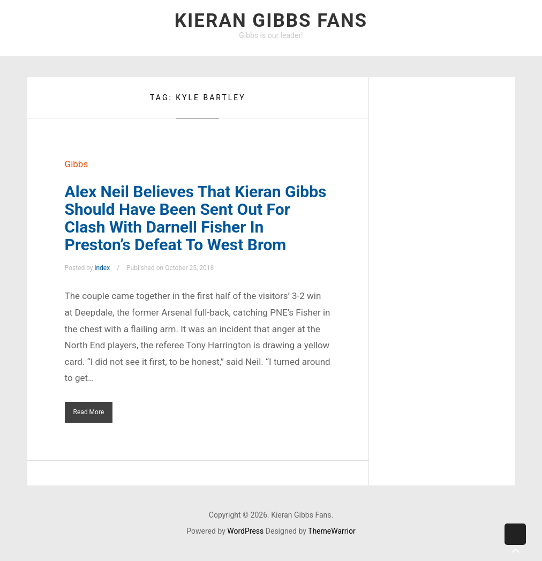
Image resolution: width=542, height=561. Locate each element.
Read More (88, 412)
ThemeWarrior (332, 531)
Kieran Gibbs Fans (271, 21)
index (102, 268)
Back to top (515, 542)
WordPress (245, 531)
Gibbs (76, 164)
